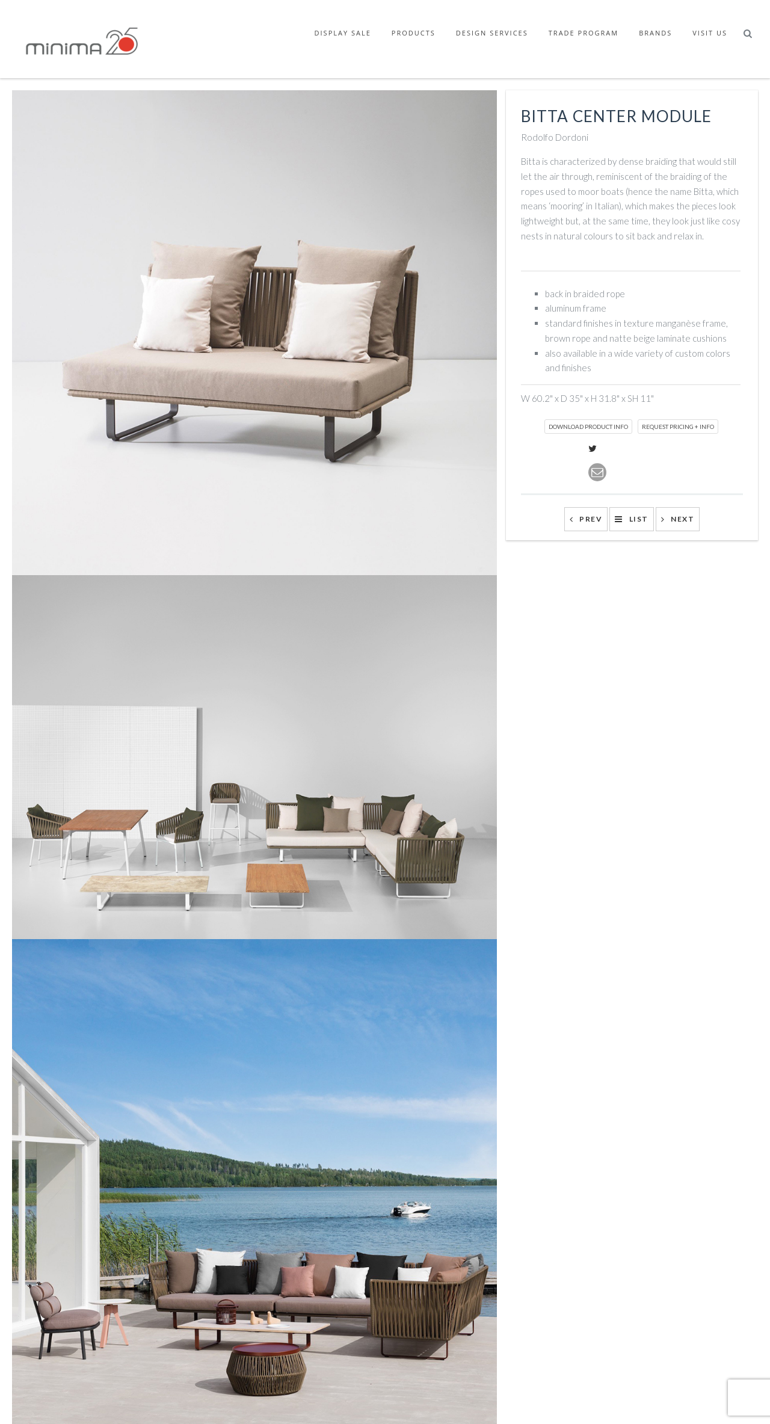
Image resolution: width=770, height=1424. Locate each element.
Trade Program (583, 32)
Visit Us (709, 32)
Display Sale (343, 32)
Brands (655, 32)
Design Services (492, 32)
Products (414, 32)
